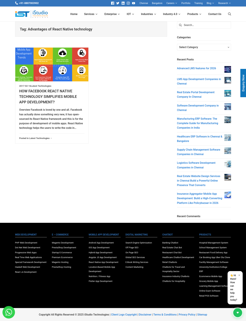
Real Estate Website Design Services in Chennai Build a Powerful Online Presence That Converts (198, 181)
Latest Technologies (41, 86)
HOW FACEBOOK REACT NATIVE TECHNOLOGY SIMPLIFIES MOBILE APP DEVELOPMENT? (48, 96)
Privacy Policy (187, 314)
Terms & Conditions (165, 314)
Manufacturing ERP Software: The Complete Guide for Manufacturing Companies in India (197, 123)
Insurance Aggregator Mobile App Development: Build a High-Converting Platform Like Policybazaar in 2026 (199, 198)
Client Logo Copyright (124, 314)
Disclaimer (145, 314)
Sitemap (202, 314)
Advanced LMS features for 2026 (196, 68)
